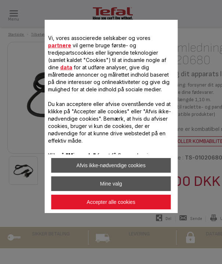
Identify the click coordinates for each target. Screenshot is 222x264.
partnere (59, 45)
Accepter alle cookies (111, 202)
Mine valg (111, 184)
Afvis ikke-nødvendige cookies (110, 165)
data (66, 67)
